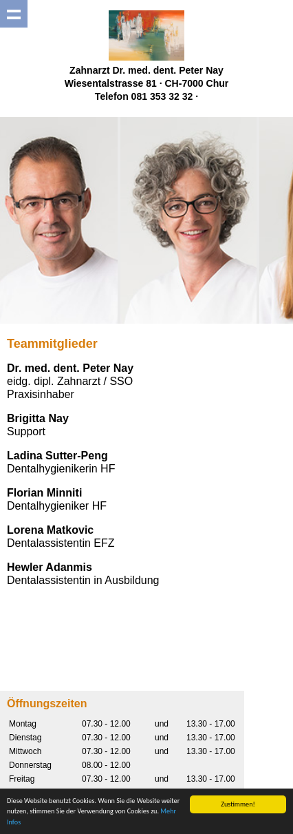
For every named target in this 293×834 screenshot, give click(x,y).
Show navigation (14, 14)
